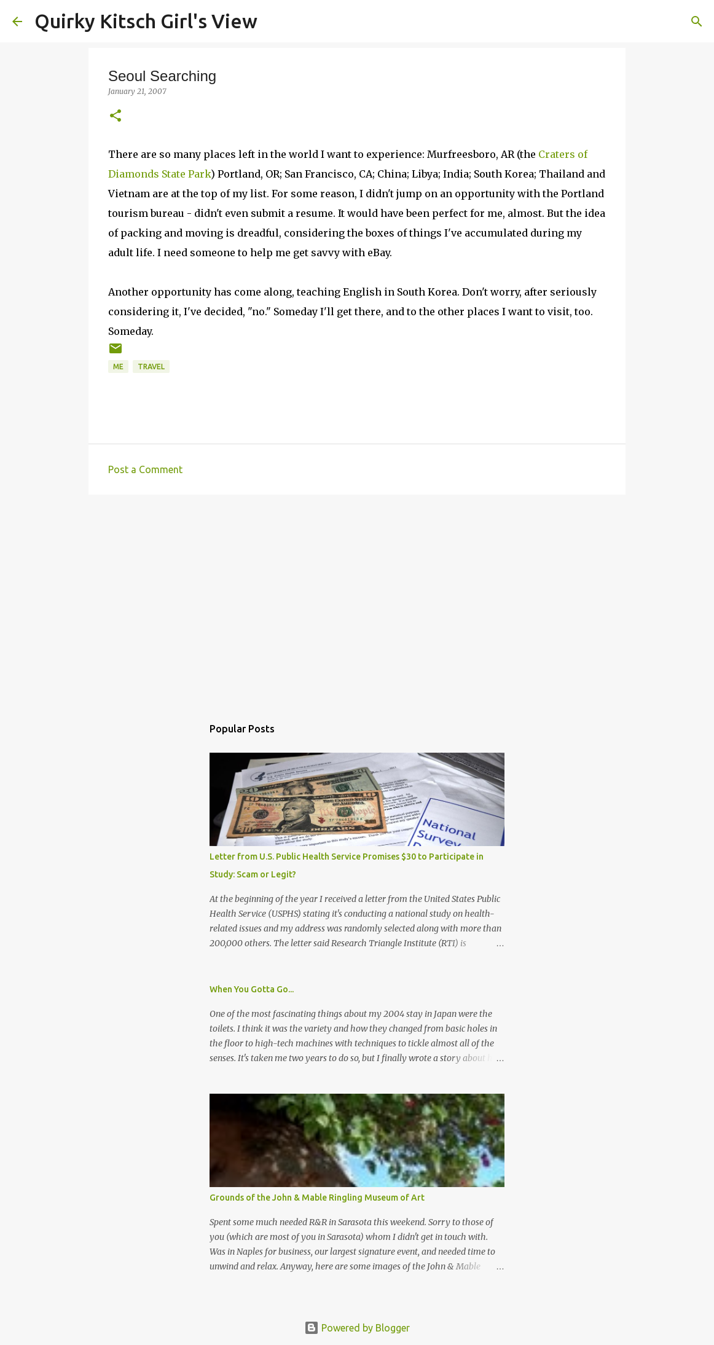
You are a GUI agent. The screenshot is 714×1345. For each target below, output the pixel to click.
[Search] (274, 21)
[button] (115, 116)
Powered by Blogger (357, 1327)
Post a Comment (145, 469)
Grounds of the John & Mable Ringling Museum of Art (317, 1197)
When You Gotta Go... (252, 989)
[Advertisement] (357, 599)
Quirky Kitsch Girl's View (145, 21)
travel (151, 367)
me (118, 367)
